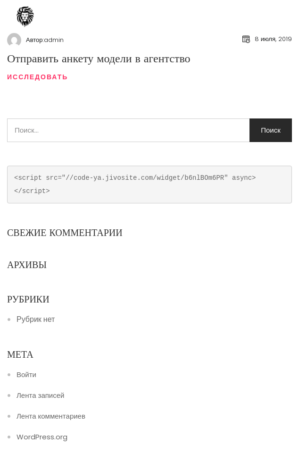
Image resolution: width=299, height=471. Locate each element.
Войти (26, 374)
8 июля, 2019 (273, 38)
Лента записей (40, 395)
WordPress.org (42, 437)
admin (54, 39)
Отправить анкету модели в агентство (99, 58)
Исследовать (37, 77)
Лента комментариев (51, 416)
